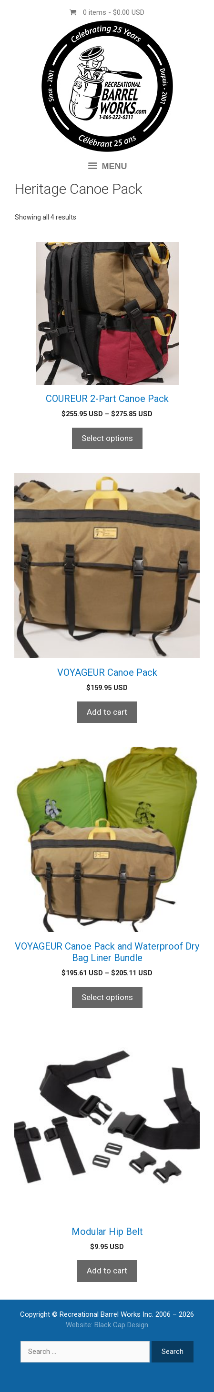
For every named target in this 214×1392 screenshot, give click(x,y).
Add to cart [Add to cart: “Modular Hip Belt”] (107, 1270)
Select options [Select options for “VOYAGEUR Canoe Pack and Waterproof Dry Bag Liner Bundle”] (107, 997)
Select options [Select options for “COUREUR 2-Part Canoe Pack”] (107, 438)
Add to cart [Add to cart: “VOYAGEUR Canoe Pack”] (107, 712)
